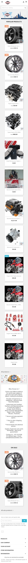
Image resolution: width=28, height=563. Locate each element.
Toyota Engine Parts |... (14, 103)
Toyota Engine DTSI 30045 (14, 132)
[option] (14, 15)
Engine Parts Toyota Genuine (14, 276)
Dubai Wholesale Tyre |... (14, 46)
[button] (3, 15)
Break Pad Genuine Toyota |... (14, 161)
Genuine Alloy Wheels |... (14, 74)
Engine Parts (14, 362)
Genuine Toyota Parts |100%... (14, 304)
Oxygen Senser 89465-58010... (14, 333)
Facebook (2, 531)
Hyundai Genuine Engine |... (14, 218)
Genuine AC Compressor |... (14, 247)
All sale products (7, 510)
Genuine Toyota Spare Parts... (14, 189)
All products (6, 372)
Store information (7, 550)
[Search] (14, 7)
